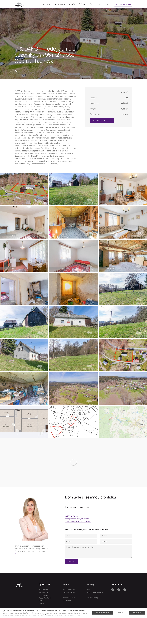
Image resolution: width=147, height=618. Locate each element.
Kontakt (42, 603)
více (44, 614)
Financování (43, 595)
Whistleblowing (92, 598)
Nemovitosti (43, 592)
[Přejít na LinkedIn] (124, 589)
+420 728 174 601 (71, 516)
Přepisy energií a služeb (95, 592)
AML (88, 590)
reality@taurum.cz (69, 592)
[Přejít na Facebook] (112, 589)
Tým (40, 601)
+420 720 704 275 (69, 590)
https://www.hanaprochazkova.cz (78, 521)
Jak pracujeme (44, 590)
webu (17, 553)
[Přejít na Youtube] (118, 589)
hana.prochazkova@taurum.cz (77, 519)
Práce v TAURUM (45, 598)
